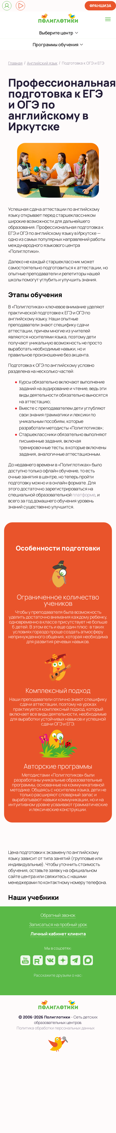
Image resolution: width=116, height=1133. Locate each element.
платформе (83, 495)
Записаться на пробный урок (58, 924)
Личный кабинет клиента (58, 934)
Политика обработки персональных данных (55, 1027)
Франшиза (100, 5)
